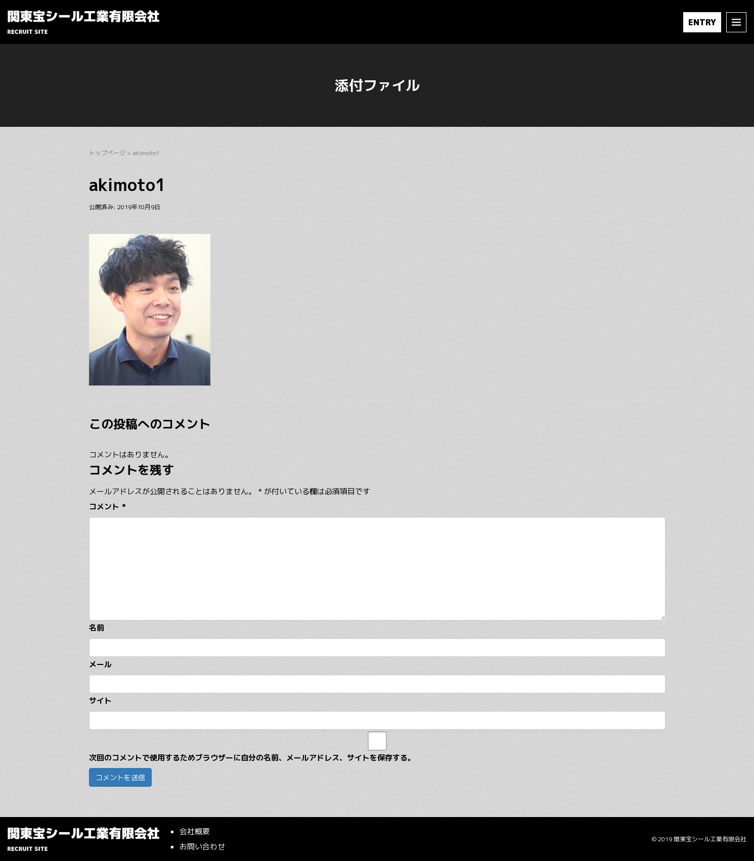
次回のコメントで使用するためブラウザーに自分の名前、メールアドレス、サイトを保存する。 (252, 757)
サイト (100, 700)
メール (100, 664)
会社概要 (195, 831)
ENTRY (702, 22)
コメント (107, 506)
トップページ (107, 153)
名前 (96, 628)
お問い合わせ (202, 846)
